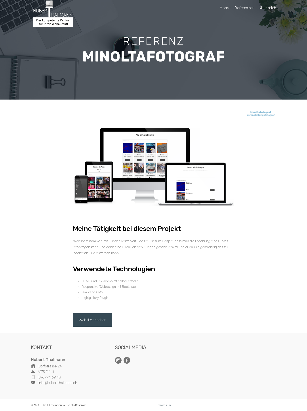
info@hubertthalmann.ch (57, 383)
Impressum (164, 405)
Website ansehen (92, 320)
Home (225, 8)
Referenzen (244, 8)
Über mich (267, 8)
